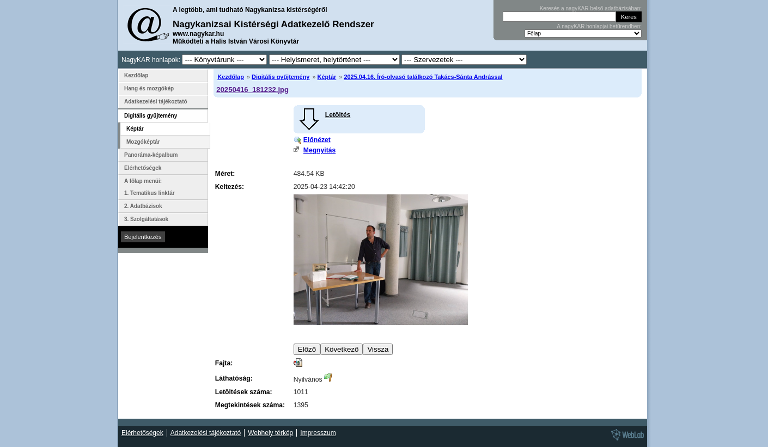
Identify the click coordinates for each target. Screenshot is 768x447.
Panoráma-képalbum (151, 155)
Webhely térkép (270, 433)
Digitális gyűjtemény (280, 77)
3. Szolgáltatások (146, 219)
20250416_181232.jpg (252, 89)
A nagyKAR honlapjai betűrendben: (599, 26)
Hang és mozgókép (149, 88)
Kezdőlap (230, 77)
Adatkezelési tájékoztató (155, 102)
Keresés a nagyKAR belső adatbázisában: (591, 8)
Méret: (225, 173)
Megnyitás (319, 150)
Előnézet (317, 140)
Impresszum (318, 433)
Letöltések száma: (243, 392)
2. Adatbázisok (143, 206)
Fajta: (224, 363)
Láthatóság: (234, 378)
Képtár (327, 77)
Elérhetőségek (142, 168)
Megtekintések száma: (250, 405)
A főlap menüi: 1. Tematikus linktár (149, 187)
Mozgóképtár (143, 142)
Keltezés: (229, 187)
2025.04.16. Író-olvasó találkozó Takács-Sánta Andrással (423, 77)
